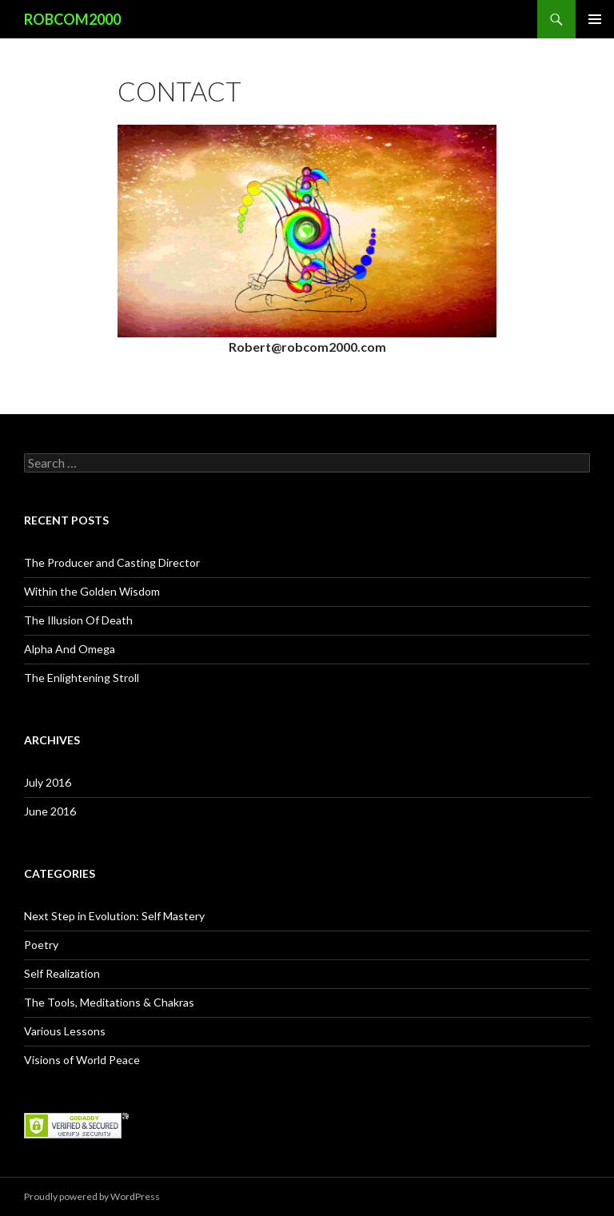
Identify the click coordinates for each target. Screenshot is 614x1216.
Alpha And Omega (69, 649)
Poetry (41, 944)
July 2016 (47, 782)
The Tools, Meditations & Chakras (109, 1002)
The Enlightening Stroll (81, 677)
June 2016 (50, 811)
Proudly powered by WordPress (92, 1196)
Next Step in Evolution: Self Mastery (114, 916)
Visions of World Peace (82, 1059)
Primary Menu (595, 19)
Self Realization (62, 973)
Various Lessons (65, 1031)
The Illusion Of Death (78, 620)
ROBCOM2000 (72, 19)
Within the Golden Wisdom (92, 591)
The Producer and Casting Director (112, 562)
